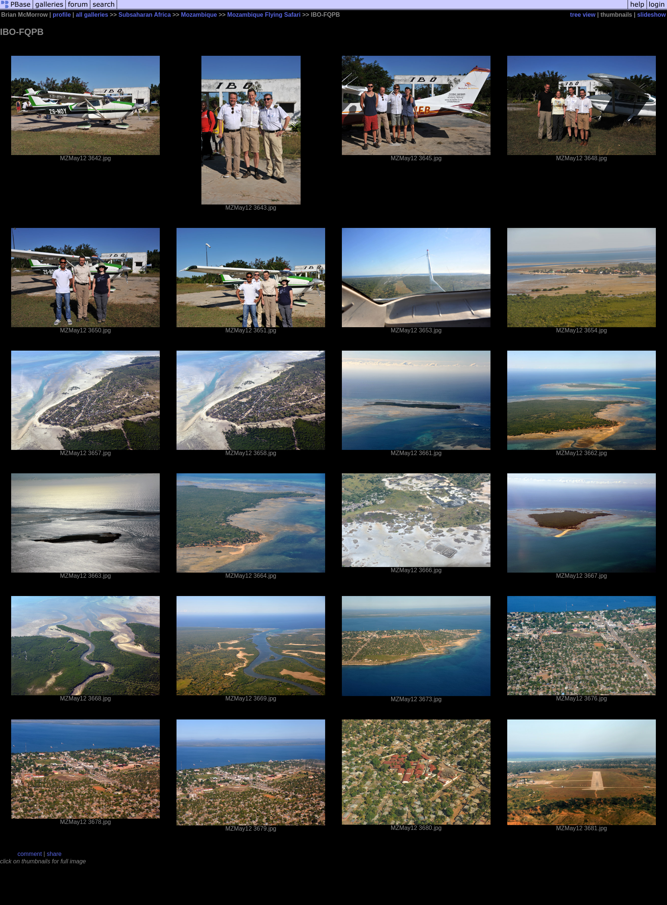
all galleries (92, 15)
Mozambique (199, 15)
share (54, 854)
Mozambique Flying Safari (264, 15)
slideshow (651, 15)
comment (29, 854)
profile (62, 15)
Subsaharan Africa (145, 15)
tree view (582, 15)
